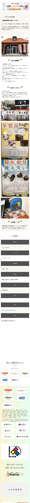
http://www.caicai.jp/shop (8, 310)
